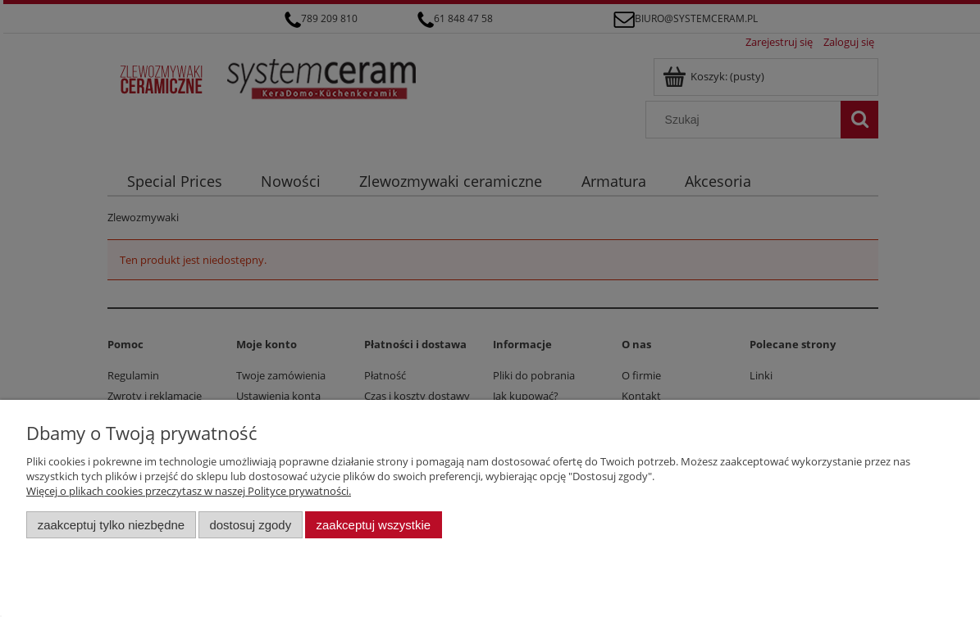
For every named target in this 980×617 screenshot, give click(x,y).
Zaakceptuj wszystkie (374, 525)
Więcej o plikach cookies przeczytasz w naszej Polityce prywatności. (188, 490)
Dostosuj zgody (250, 525)
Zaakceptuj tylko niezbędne (111, 525)
